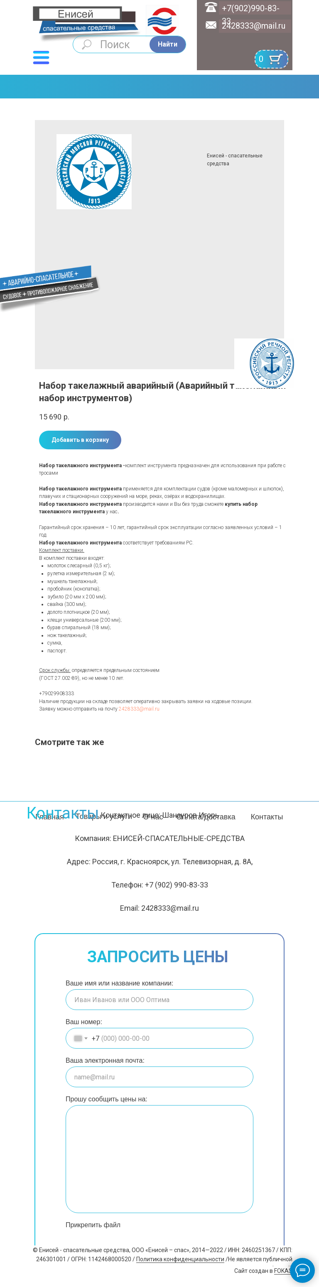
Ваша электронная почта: (105, 1060)
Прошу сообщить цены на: (106, 1099)
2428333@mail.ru (253, 26)
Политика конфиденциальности (180, 1259)
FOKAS (283, 1270)
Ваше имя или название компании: (119, 983)
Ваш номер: (84, 1021)
